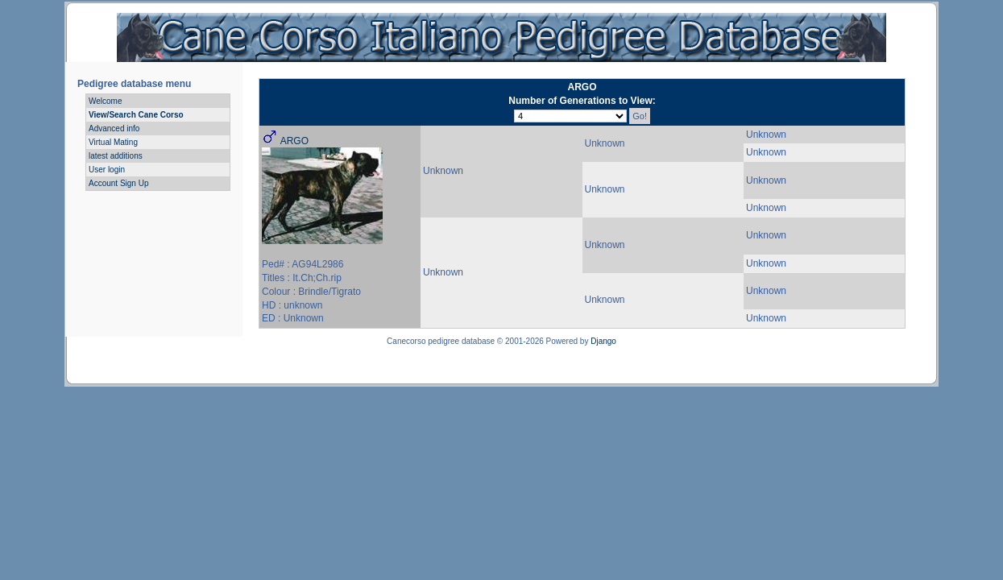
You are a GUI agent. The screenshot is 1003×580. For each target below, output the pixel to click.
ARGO (294, 141)
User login (107, 169)
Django (603, 341)
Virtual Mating (113, 142)
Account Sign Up (119, 183)
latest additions (116, 155)
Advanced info (114, 128)
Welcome (105, 101)
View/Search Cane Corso (136, 114)
